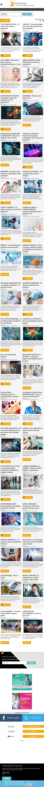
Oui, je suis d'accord (30, 782)
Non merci (28, 784)
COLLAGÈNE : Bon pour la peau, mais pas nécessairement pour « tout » (11, 62)
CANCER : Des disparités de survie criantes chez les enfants (32, 430)
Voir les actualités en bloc (43, 21)
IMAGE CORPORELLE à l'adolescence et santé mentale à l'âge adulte (31, 578)
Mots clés (4, 14)
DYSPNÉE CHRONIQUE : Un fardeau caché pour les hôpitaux (32, 285)
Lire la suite (6, 55)
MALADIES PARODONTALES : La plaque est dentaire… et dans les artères (11, 285)
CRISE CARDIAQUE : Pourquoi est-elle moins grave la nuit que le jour (31, 506)
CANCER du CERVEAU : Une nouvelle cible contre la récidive (32, 174)
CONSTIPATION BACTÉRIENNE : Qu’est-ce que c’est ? (32, 613)
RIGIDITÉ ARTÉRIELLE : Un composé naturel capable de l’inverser (11, 542)
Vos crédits (33, 731)
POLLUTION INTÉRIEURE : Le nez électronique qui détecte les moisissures (11, 321)
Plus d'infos (22, 784)
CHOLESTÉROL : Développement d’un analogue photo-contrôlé (9, 395)
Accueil (2, 9)
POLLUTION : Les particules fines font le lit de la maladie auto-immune (33, 542)
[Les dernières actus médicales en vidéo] (22, 757)
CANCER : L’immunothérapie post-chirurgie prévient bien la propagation (33, 26)
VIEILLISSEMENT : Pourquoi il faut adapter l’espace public (11, 613)
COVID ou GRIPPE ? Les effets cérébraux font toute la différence (11, 209)
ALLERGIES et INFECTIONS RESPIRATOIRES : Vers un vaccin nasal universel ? (32, 395)
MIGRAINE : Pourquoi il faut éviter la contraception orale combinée (11, 174)
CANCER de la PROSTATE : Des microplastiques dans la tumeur (33, 321)
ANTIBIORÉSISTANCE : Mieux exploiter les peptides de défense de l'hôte (11, 506)
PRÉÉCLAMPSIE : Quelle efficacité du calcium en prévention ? (31, 62)
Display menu (1, 4)
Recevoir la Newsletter (22, 712)
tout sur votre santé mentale (33, 726)
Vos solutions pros (33, 736)
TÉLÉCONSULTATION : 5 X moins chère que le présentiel (10, 26)
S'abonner (31, 662)
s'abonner (6, 778)
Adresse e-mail (5, 660)
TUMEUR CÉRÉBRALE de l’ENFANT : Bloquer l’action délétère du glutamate (32, 468)
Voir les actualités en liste (40, 21)
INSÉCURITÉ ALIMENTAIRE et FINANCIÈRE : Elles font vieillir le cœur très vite (10, 136)
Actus (6, 9)
